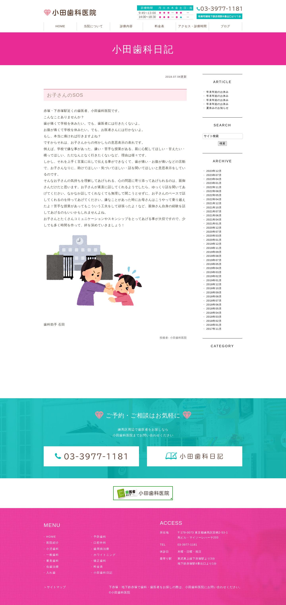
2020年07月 (214, 231)
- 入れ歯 (50, 572)
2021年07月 (214, 211)
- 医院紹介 (51, 542)
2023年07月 (214, 175)
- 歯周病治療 (100, 548)
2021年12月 (214, 203)
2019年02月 (214, 276)
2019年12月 (214, 243)
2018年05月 (214, 308)
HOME (60, 26)
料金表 (159, 26)
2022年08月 (214, 191)
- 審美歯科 (51, 560)
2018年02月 (214, 320)
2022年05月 (214, 195)
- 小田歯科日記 (102, 572)
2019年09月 (214, 251)
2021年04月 (214, 219)
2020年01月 (214, 239)
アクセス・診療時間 (192, 26)
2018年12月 (214, 284)
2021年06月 (214, 215)
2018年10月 (214, 288)
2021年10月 (214, 207)
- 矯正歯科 (98, 560)
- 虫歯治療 (51, 566)
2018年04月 (214, 312)
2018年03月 (214, 316)
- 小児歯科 (51, 548)
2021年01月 (214, 223)
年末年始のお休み (217, 91)
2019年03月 (214, 272)
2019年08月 (214, 255)
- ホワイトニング (103, 554)
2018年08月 (214, 296)
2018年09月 (214, 292)
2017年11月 (214, 328)
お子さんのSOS (65, 95)
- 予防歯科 (98, 536)
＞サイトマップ (55, 587)
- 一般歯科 (51, 554)
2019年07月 (214, 260)
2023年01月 (214, 183)
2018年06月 (214, 304)
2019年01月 (214, 280)
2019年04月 (214, 268)
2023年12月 (214, 170)
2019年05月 (214, 264)
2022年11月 (214, 187)
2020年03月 (214, 235)
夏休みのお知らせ (217, 107)
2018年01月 (214, 324)
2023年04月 (214, 179)
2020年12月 (214, 227)
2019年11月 (214, 247)
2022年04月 (214, 199)
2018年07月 (214, 300)
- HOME (50, 536)
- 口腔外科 (98, 542)
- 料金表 (97, 566)
